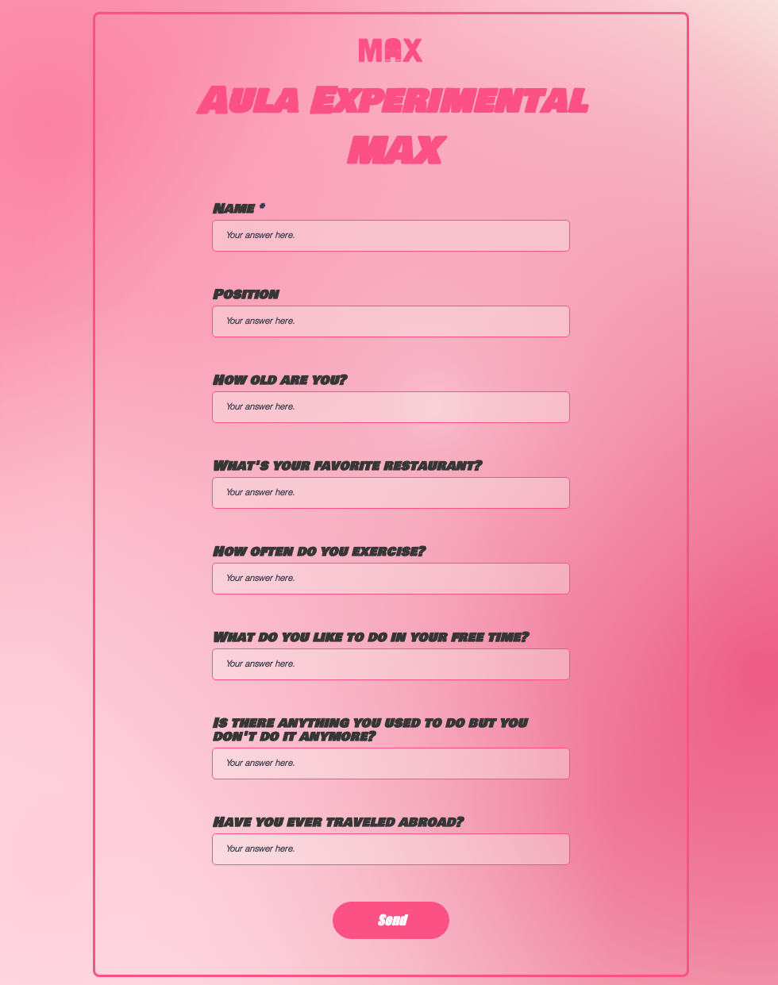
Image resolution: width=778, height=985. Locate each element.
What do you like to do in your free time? (369, 637)
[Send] (391, 920)
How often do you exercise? (318, 552)
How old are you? (278, 380)
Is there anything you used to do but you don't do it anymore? (369, 730)
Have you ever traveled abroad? (337, 822)
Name (232, 209)
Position (245, 295)
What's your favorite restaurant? (346, 466)
